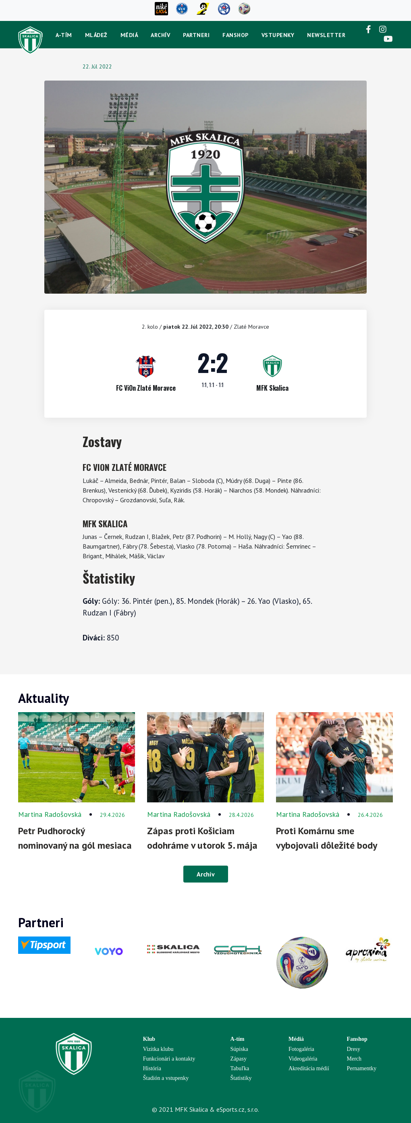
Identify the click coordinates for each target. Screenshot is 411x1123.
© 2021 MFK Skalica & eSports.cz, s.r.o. (205, 1109)
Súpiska (239, 1049)
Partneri (196, 35)
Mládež (96, 35)
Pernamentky (362, 1068)
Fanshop (235, 35)
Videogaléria (303, 1059)
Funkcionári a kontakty (169, 1059)
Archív (160, 35)
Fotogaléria (301, 1049)
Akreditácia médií (309, 1068)
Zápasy (238, 1059)
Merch (354, 1059)
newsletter (326, 35)
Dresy (353, 1049)
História (152, 1068)
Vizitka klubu (158, 1049)
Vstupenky (278, 35)
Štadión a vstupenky (166, 1078)
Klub (149, 1039)
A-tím (64, 35)
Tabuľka (239, 1068)
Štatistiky (241, 1078)
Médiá (129, 35)
